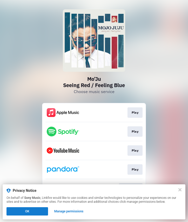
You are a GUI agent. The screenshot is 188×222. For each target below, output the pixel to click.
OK (27, 211)
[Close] (180, 190)
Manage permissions (69, 211)
